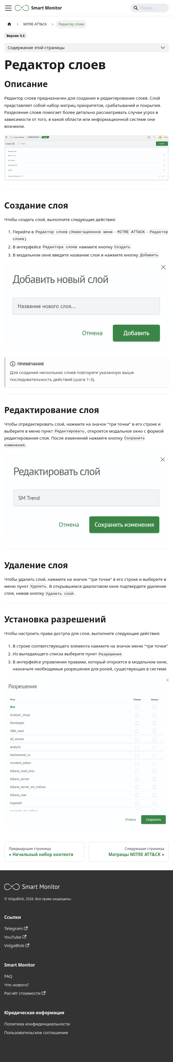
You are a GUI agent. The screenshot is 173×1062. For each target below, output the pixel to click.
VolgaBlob (16, 945)
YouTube (15, 937)
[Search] (150, 8)
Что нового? (16, 984)
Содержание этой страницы (36, 47)
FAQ (8, 976)
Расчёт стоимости (24, 993)
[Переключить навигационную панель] (8, 8)
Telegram (16, 928)
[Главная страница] (9, 24)
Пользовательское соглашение (36, 1032)
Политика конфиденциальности (37, 1024)
